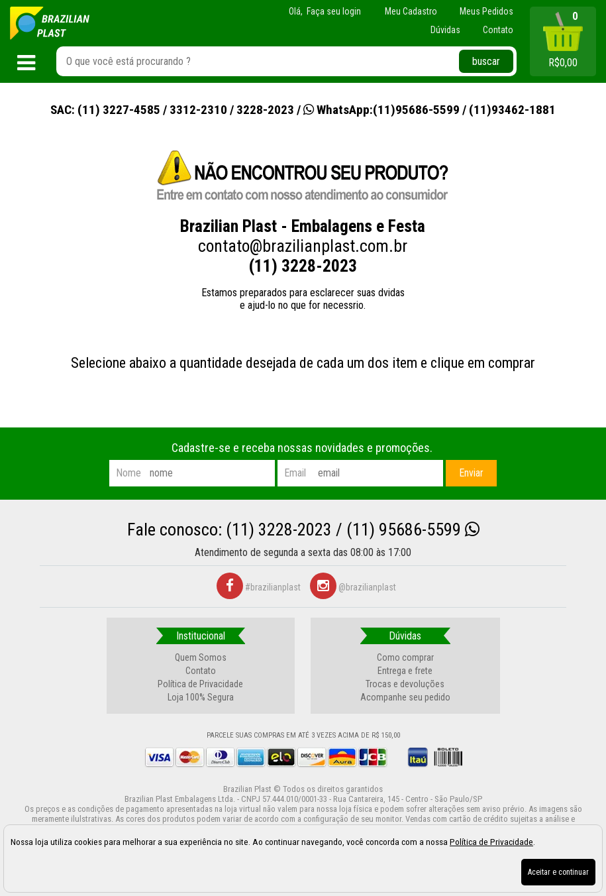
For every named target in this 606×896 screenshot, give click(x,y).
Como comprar (405, 657)
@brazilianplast (353, 587)
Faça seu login (334, 11)
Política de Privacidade (200, 684)
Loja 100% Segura (201, 697)
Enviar (471, 473)
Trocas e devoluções (405, 684)
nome (128, 473)
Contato (200, 670)
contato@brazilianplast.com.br (302, 246)
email (295, 473)
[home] (49, 23)
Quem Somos (201, 657)
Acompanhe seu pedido (405, 697)
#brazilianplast (259, 587)
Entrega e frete (405, 670)
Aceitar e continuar (558, 872)
